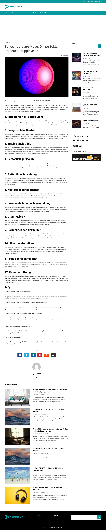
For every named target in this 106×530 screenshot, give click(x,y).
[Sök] (99, 517)
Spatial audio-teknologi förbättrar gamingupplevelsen (92, 54)
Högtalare (16, 13)
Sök (73, 43)
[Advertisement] (53, 27)
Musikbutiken (97, 1)
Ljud (35, 13)
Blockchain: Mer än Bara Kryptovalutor (90, 72)
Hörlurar (27, 13)
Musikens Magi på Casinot (91, 120)
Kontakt (84, 1)
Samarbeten (90, 1)
